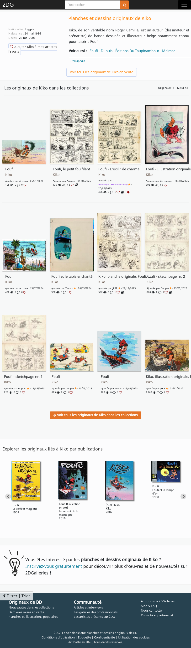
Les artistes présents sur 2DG (94, 616)
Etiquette (84, 637)
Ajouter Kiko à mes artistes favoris (32, 49)
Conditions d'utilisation (58, 637)
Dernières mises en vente (26, 612)
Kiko (8, 175)
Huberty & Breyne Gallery (112, 184)
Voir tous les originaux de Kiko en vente (101, 72)
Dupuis (106, 50)
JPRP (114, 288)
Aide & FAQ (149, 606)
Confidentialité (104, 637)
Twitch (69, 288)
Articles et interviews (88, 607)
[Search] (92, 4)
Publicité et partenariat (157, 615)
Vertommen (166, 181)
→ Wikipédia (77, 61)
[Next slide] (183, 496)
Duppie (165, 288)
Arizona (23, 181)
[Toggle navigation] (184, 5)
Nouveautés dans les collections (31, 607)
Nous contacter (152, 610)
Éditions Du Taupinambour (137, 50)
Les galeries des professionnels (95, 612)
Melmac (168, 50)
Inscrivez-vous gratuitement (53, 566)
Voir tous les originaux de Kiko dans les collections (95, 415)
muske (118, 388)
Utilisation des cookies (134, 637)
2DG (8, 5)
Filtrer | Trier (16, 596)
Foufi (94, 50)
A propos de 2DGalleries (158, 601)
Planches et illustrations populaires (33, 616)
